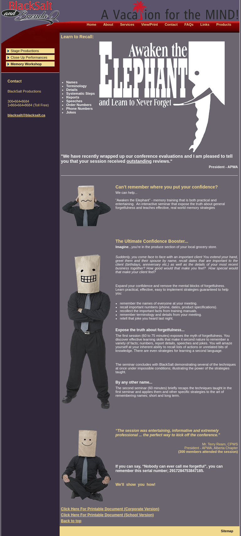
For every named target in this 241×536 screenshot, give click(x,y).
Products (223, 24)
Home (91, 24)
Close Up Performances (29, 57)
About (108, 24)
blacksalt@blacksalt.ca (26, 115)
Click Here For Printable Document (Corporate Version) (110, 509)
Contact (171, 24)
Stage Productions (25, 51)
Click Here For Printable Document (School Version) (107, 515)
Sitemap (227, 531)
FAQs (189, 24)
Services (127, 24)
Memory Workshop (26, 64)
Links (205, 24)
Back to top (71, 521)
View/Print (149, 24)
